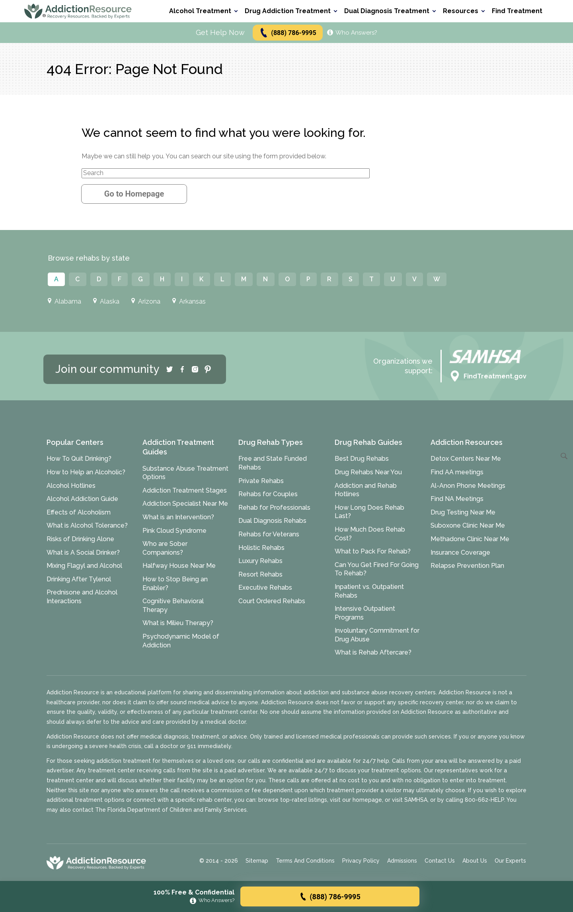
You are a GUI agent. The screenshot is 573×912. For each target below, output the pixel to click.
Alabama (64, 301)
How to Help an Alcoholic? (86, 472)
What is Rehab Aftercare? (373, 652)
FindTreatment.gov (487, 376)
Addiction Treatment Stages (184, 490)
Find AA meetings (457, 472)
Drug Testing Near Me (463, 512)
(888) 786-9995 (287, 33)
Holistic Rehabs (261, 547)
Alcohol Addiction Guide (82, 499)
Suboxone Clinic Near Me (468, 525)
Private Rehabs (261, 481)
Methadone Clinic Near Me (470, 539)
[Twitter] (169, 369)
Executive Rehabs (265, 587)
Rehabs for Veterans (268, 534)
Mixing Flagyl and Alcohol (84, 565)
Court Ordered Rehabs (271, 601)
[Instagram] (195, 369)
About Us (474, 860)
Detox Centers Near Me (466, 458)
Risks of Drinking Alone (80, 539)
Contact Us (440, 860)
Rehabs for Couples (268, 494)
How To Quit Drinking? (79, 458)
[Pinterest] (208, 369)
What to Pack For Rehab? (373, 551)
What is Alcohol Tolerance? (87, 525)
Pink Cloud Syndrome (174, 530)
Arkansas (189, 301)
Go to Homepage (134, 194)
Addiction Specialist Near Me (185, 503)
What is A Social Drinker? (83, 552)
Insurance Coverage (460, 552)
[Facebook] (182, 369)
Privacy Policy (361, 860)
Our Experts (510, 860)
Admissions (402, 860)
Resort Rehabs (260, 574)
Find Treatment (517, 11)
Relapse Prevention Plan (467, 565)
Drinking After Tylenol (79, 579)
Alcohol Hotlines (71, 485)
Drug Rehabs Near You (368, 472)
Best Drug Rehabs (362, 458)
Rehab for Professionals (274, 507)
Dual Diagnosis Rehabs (272, 520)
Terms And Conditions (305, 860)
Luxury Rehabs (260, 561)
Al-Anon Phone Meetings (468, 485)
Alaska (106, 301)
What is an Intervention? (178, 517)
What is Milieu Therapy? (177, 623)
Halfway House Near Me (179, 565)
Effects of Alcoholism (79, 512)
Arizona (145, 301)
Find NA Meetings (457, 499)
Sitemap (257, 860)
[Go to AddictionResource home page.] (78, 11)
